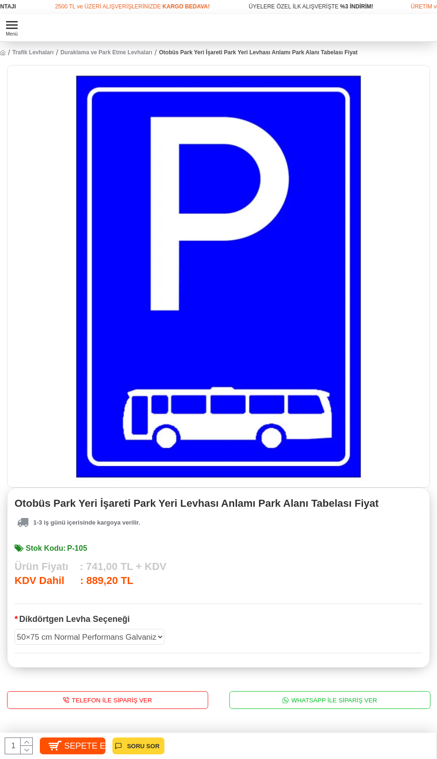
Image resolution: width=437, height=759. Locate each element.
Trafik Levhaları (32, 52)
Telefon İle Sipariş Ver (112, 700)
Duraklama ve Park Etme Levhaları (106, 52)
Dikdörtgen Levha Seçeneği (74, 619)
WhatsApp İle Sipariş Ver (334, 700)
